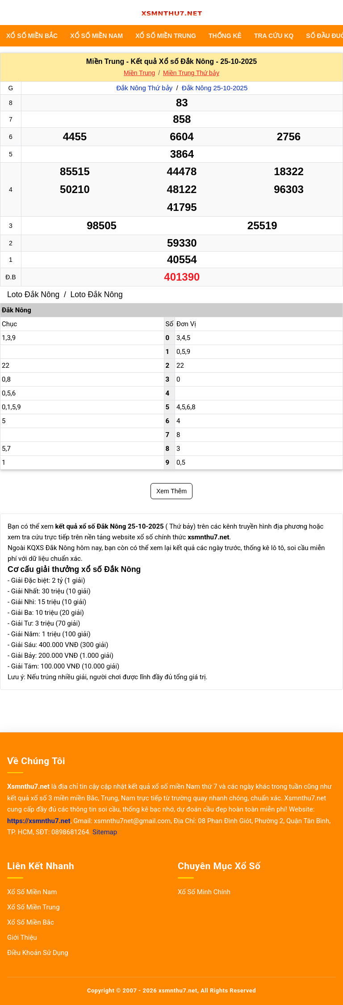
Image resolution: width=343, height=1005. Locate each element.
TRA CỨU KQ (273, 35)
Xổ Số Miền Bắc (32, 35)
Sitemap (104, 832)
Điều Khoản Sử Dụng (37, 953)
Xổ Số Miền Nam (96, 35)
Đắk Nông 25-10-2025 (214, 88)
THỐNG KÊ (225, 35)
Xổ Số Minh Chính (204, 892)
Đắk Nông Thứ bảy (145, 88)
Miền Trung (139, 72)
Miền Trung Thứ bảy (191, 72)
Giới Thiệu (22, 938)
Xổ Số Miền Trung (165, 35)
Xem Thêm (171, 491)
